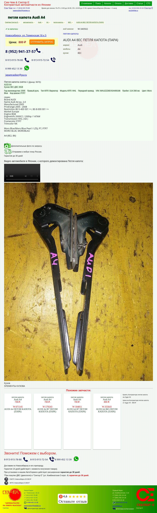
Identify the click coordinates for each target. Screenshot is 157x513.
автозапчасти (28, 22)
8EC (70, 22)
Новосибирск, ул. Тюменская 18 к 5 (25, 35)
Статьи (140, 3)
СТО (148, 3)
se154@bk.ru (133, 10)
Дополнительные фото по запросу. (23, 146)
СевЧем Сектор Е (11, 22)
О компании (86, 3)
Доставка (129, 3)
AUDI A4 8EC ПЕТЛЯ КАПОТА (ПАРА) (90, 22)
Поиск (98, 3)
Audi (40, 22)
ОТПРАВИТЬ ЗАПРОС (42, 42)
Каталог (107, 3)
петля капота (58, 22)
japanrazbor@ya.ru (16, 74)
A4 (47, 22)
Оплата (118, 3)
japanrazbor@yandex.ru (21, 10)
